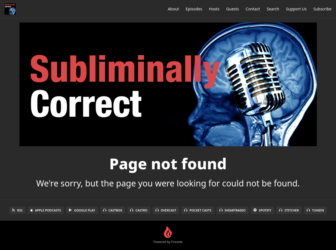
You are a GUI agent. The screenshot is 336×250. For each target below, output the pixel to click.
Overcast (165, 210)
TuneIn (315, 210)
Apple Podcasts (45, 210)
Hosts (214, 9)
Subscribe (322, 9)
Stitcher (289, 210)
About (173, 9)
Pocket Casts (198, 210)
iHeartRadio (232, 210)
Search (273, 9)
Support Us (296, 9)
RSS (17, 210)
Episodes (194, 9)
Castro (138, 210)
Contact (253, 9)
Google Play (82, 210)
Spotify (262, 210)
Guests (232, 9)
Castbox (112, 210)
